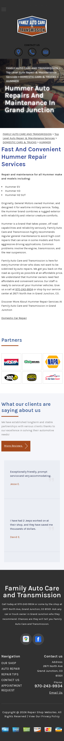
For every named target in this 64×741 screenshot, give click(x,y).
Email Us (56, 692)
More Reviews (15, 446)
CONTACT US (10, 680)
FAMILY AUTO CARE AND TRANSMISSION (32, 68)
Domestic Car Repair (14, 318)
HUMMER (12, 81)
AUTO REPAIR (10, 669)
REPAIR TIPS (10, 674)
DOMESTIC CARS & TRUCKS (38, 76)
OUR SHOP (8, 663)
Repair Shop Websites (42, 712)
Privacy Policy (50, 716)
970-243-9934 (24, 289)
